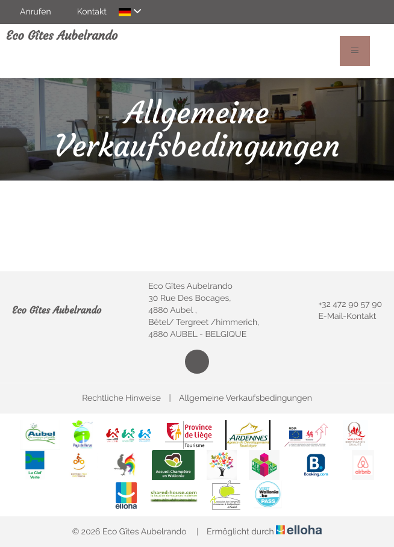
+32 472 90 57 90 (343, 304)
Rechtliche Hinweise (121, 398)
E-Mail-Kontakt (340, 316)
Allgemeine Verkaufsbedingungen (245, 398)
